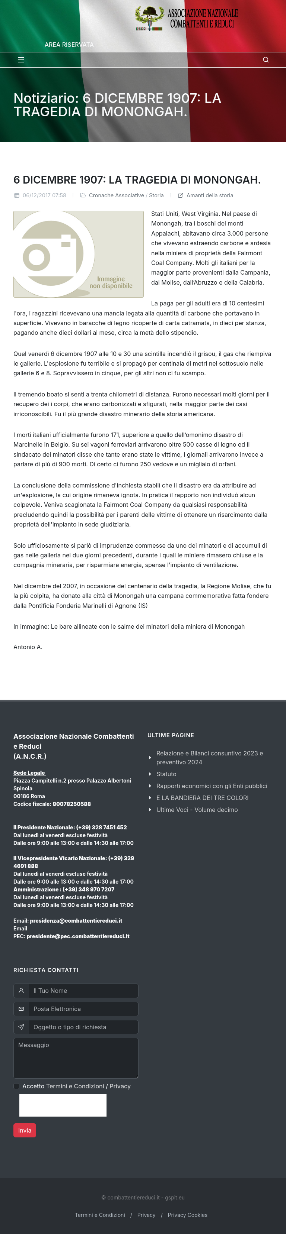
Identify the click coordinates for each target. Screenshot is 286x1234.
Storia (156, 195)
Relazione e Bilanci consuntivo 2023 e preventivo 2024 (209, 757)
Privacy (120, 1086)
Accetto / (76, 1086)
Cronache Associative (116, 195)
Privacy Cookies (188, 1215)
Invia (24, 1130)
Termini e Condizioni (75, 1086)
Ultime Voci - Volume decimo (197, 809)
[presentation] (63, 1105)
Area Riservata (69, 44)
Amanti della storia (205, 195)
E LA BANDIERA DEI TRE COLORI (202, 797)
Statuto (166, 774)
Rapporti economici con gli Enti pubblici (211, 786)
